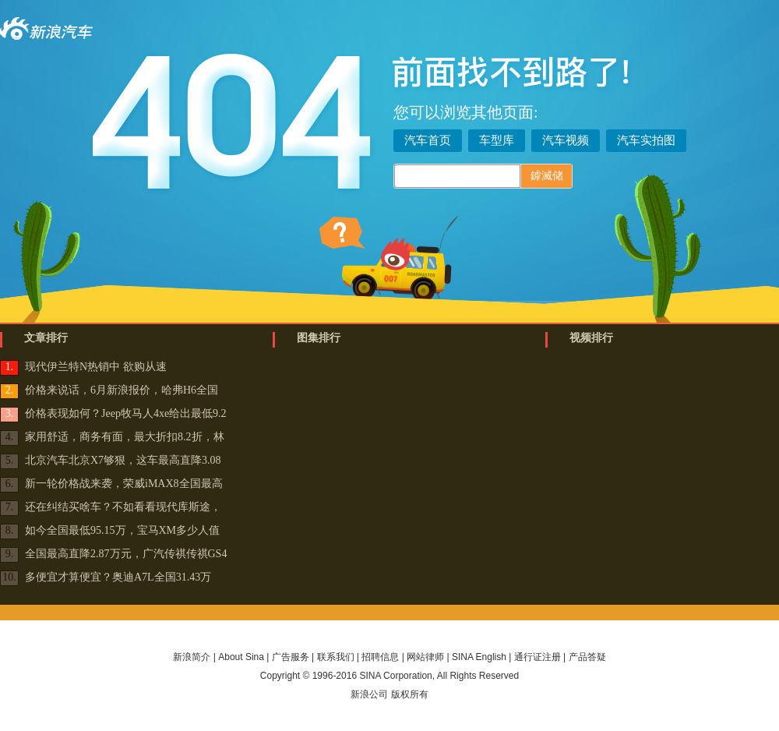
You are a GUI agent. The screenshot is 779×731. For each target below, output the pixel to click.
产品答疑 (587, 657)
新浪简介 (191, 657)
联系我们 (335, 657)
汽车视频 (565, 140)
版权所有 (409, 694)
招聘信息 (380, 657)
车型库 (496, 140)
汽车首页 (427, 140)
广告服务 (290, 657)
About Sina (241, 657)
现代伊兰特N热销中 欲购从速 (96, 367)
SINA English (479, 657)
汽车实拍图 (646, 140)
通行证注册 (537, 657)
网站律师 (425, 657)
